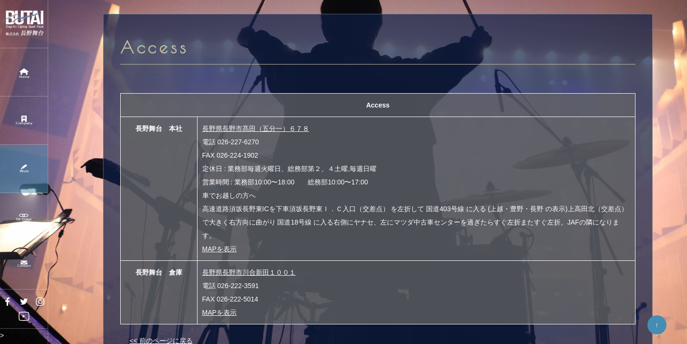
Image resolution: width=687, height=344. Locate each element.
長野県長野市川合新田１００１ (249, 272)
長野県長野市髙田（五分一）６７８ (255, 128)
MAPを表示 (219, 249)
